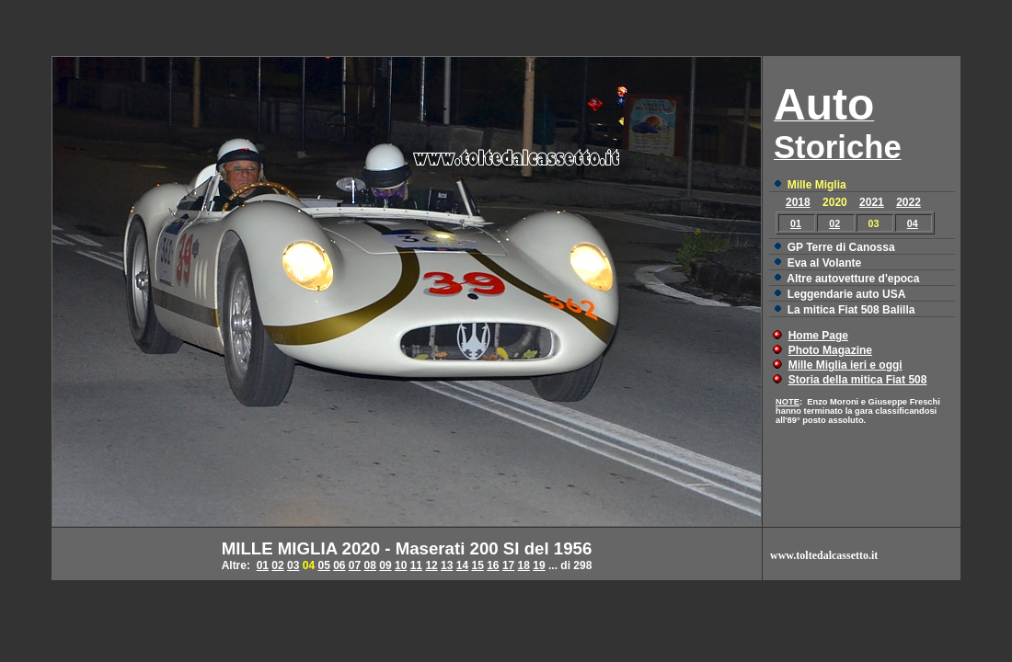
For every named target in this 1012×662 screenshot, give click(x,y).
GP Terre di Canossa (841, 247)
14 (462, 565)
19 (539, 565)
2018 (798, 202)
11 (416, 565)
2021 (871, 202)
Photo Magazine (830, 350)
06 (339, 565)
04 (912, 223)
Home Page (818, 335)
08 (370, 565)
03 (293, 565)
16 (493, 565)
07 (355, 565)
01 (795, 223)
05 (323, 565)
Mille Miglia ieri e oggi (845, 365)
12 (431, 565)
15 (477, 565)
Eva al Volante (824, 263)
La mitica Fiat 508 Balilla (851, 309)
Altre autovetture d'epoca (853, 278)
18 (524, 565)
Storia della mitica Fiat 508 (857, 379)
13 (447, 565)
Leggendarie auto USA (847, 294)
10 (401, 565)
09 (385, 565)
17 (508, 565)
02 (834, 223)
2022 (908, 202)
